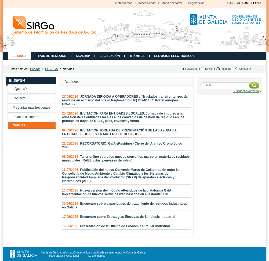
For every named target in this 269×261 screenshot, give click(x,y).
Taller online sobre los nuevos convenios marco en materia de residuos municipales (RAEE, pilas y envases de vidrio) (126, 158)
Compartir (245, 68)
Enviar (209, 68)
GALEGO (233, 3)
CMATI (54, 25)
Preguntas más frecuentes (31, 107)
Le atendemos (123, 3)
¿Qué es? (20, 89)
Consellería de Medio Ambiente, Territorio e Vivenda (226, 21)
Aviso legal (72, 255)
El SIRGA (20, 55)
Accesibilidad (146, 3)
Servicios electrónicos (174, 55)
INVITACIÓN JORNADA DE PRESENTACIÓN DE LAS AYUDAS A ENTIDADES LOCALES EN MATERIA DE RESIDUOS (119, 132)
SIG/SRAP (83, 55)
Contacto (19, 98)
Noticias (19, 125)
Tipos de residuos (51, 55)
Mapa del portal (172, 3)
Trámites (136, 55)
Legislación (110, 55)
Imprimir (226, 68)
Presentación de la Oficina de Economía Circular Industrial (116, 226)
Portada (35, 69)
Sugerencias (196, 3)
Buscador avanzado (246, 91)
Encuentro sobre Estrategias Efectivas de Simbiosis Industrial (118, 217)
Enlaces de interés (26, 117)
